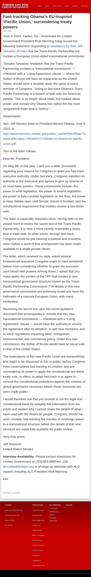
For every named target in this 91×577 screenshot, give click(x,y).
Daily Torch (52, 515)
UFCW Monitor (53, 521)
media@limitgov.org (20, 466)
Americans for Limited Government (15, 5)
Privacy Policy (86, 573)
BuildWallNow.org (53, 511)
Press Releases (15, 493)
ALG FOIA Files (53, 508)
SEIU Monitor (52, 518)
